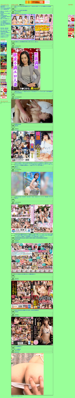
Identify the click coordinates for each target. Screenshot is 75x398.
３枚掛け (2, 14)
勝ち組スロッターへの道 (5, 13)
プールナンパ (17, 168)
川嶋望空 (30, 237)
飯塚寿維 (41, 237)
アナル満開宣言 (18, 349)
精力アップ (9, 34)
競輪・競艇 (4, 28)
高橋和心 (34, 237)
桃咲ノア (16, 166)
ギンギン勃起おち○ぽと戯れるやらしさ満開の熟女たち (25, 274)
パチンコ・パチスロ (4, 29)
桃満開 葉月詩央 (18, 124)
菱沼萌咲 (20, 237)
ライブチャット (3, 35)
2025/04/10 (17, 203)
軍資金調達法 (2, 31)
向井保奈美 (45, 237)
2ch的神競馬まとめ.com (4, 5)
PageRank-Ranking (3, 15)
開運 (6, 31)
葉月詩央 (16, 125)
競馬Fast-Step (2, 25)
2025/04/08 (17, 242)
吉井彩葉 (16, 237)
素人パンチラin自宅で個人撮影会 (21, 10)
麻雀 (7, 28)
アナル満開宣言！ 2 (18, 346)
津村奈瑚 (37, 237)
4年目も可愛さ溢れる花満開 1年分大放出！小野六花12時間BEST (27, 310)
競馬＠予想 (2, 6)
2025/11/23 (17, 98)
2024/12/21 (17, 279)
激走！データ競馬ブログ (5, 18)
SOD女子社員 (17, 239)
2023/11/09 (17, 352)
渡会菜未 (23, 237)
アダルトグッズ (3, 34)
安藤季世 (27, 237)
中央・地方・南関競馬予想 (5, 24)
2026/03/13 (17, 13)
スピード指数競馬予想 (4, 9)
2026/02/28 (17, 47)
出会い (8, 35)
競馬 (1, 28)
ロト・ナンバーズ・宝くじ (5, 30)
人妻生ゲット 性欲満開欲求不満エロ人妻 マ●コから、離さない (26, 41)
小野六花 (16, 311)
